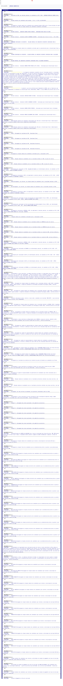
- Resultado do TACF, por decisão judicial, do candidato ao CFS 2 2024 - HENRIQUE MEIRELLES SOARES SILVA (31, 15)
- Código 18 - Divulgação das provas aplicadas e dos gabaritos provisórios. (24, 418)
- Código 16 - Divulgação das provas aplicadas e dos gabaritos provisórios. (24, 423)
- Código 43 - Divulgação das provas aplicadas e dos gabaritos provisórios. (24, 413)
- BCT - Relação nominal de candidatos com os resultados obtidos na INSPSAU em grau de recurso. (29, 221)
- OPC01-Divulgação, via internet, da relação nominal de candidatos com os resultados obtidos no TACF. (30, 181)
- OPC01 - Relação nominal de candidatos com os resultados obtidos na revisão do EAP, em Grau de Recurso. (31, 232)
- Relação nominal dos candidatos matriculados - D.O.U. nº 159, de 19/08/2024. (25, 20)
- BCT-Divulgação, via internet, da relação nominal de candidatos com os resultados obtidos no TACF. (30, 186)
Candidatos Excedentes (16, 72)
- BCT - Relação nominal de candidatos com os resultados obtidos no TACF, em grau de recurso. (28, 163)
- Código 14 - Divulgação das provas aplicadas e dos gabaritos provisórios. (24, 428)
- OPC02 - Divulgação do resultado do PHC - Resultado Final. (21, 138)
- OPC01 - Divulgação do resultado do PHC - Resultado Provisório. (22, 148)
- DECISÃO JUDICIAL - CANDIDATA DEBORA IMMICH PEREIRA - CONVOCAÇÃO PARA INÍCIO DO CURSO (27, 31)
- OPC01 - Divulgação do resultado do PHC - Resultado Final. (21, 133)
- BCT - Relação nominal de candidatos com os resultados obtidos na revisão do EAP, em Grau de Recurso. (31, 237)
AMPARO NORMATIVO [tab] (14, 6)
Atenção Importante (16, 88)
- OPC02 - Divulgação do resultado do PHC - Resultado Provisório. (22, 143)
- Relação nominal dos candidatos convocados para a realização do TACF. (23, 216)
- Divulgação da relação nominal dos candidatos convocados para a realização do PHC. (26, 153)
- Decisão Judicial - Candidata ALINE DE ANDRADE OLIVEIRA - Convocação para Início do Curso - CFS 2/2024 (31, 36)
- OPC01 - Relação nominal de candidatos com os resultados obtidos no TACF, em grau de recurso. (29, 158)
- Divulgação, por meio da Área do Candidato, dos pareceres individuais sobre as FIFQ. (27, 391)
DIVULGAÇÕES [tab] (4, 6)
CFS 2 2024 (8, 14)
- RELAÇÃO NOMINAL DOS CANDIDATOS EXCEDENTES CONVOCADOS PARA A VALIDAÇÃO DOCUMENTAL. (26, 60)
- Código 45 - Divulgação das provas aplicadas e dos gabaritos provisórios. (24, 408)
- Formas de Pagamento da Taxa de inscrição (17, 678)
